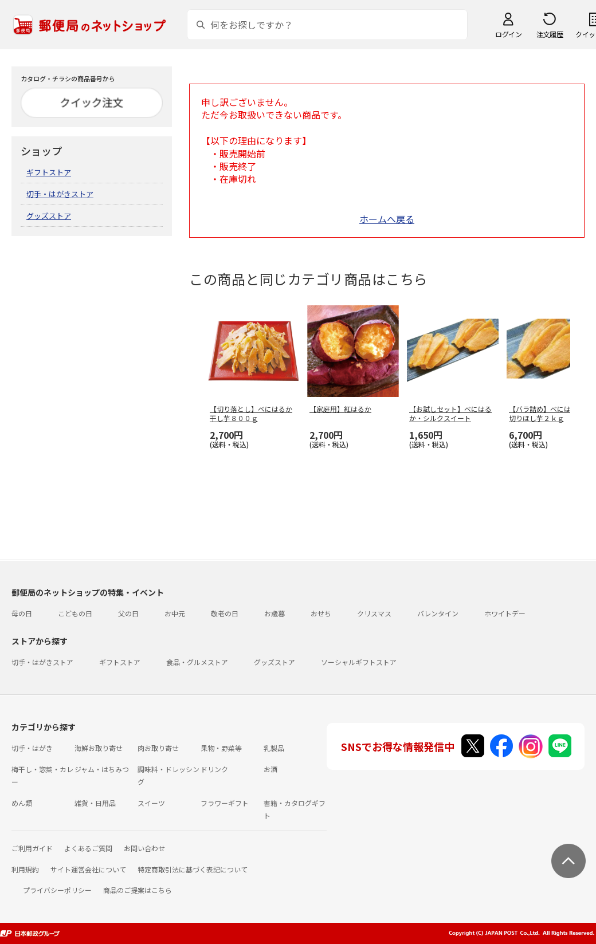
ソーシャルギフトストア (359, 662)
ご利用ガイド (32, 848)
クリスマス (374, 613)
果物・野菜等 (221, 748)
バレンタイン (437, 613)
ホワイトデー (505, 613)
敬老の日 (224, 613)
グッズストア (48, 215)
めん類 (21, 803)
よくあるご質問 (88, 848)
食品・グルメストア (197, 662)
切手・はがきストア (59, 193)
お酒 (270, 769)
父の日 (128, 613)
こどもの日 (75, 613)
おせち (321, 613)
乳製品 (274, 748)
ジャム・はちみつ (101, 769)
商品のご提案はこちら (137, 890)
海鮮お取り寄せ (98, 748)
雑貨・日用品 (95, 803)
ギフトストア (48, 172)
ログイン (508, 34)
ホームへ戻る (386, 219)
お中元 (174, 613)
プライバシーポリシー (57, 890)
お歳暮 (274, 613)
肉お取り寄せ (158, 748)
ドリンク (214, 769)
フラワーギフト (225, 803)
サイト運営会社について (88, 869)
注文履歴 (549, 34)
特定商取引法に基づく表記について (193, 869)
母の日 (21, 613)
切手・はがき (32, 748)
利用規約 (25, 869)
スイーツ (151, 803)
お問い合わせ (144, 848)
